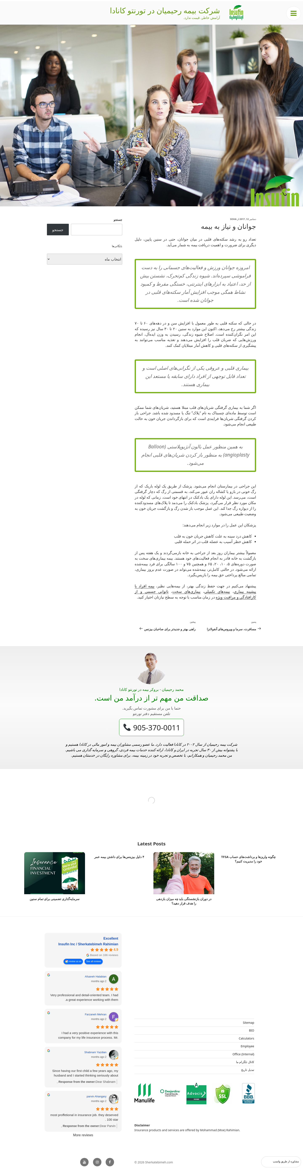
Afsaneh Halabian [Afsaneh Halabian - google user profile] (95, 976)
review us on (75, 961)
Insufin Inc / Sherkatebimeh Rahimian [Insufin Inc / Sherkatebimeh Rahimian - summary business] (88, 944)
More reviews (83, 1135)
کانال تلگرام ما (245, 1062)
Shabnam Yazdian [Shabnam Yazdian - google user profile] (95, 1052)
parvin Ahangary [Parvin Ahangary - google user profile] (96, 1096)
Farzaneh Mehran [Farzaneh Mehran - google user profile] (95, 1014)
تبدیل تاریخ (247, 1070)
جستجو (118, 220)
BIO (251, 1030)
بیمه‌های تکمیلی (217, 591)
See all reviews (93, 961)
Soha (233, 219)
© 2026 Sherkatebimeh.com (153, 1162)
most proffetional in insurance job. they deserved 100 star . (84, 1117)
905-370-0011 (151, 727)
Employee (247, 1046)
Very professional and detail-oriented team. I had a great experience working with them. (84, 997)
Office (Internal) (243, 1054)
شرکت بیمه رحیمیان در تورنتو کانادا (165, 10)
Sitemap (248, 1023)
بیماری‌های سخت (186, 591)
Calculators (246, 1038)
